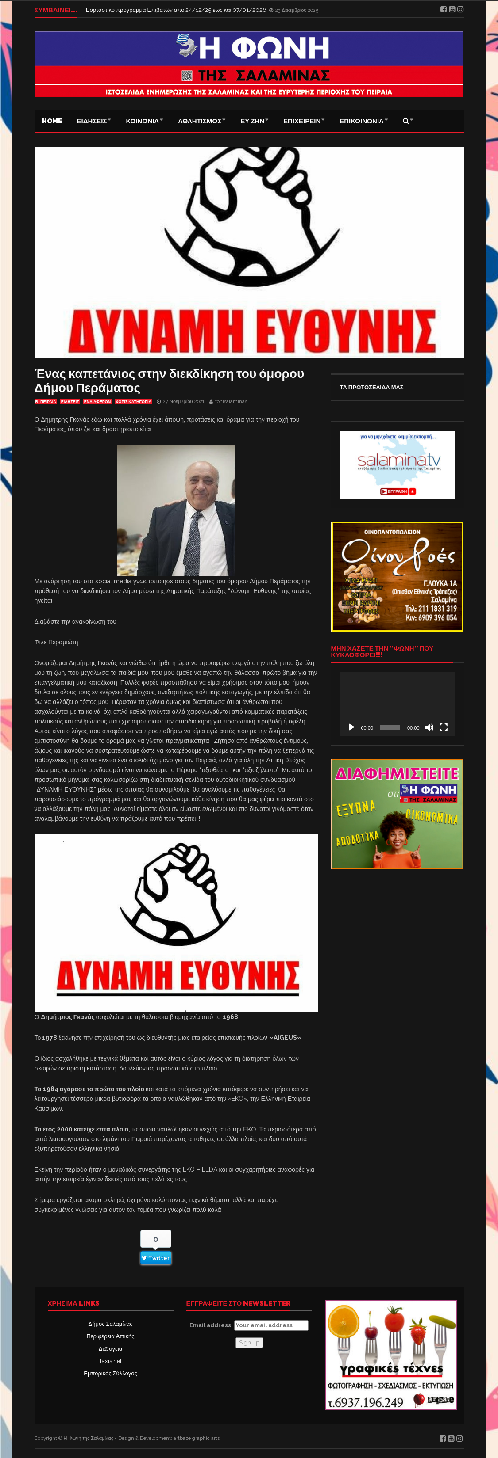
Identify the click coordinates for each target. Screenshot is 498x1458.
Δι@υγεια (110, 1348)
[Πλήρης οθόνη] (443, 727)
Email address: (249, 1325)
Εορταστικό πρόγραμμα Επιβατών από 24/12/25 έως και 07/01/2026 (177, 10)
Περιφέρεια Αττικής (110, 1336)
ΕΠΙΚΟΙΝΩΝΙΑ (362, 121)
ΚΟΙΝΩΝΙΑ (142, 121)
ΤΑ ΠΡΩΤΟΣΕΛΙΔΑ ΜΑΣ (372, 387)
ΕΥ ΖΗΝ (252, 121)
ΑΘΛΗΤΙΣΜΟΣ (199, 121)
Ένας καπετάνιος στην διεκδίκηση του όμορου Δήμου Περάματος (170, 380)
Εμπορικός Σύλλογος (110, 1373)
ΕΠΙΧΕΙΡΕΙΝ (301, 121)
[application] (397, 704)
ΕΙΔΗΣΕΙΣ (92, 121)
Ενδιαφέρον (97, 402)
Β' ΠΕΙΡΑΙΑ (45, 402)
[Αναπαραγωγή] (351, 727)
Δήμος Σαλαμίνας (111, 1324)
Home (52, 121)
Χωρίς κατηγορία (133, 402)
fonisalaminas (231, 401)
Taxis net (110, 1361)
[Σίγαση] (429, 727)
